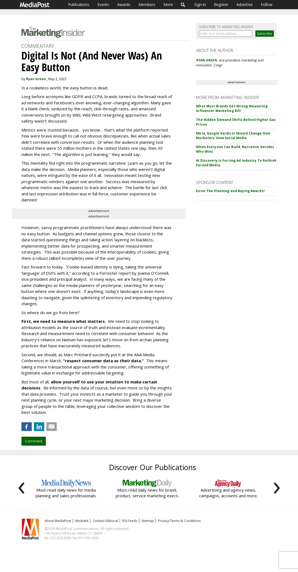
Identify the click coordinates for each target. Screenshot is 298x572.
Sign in (200, 4)
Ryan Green (36, 79)
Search (183, 4)
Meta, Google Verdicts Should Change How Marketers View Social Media (233, 135)
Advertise (244, 4)
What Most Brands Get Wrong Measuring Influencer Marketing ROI (231, 108)
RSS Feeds (129, 520)
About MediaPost (58, 520)
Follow (266, 4)
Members (146, 4)
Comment (33, 441)
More (168, 4)
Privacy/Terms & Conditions (179, 520)
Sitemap (147, 520)
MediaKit (81, 520)
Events (103, 4)
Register (221, 4)
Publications (78, 4)
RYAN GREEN (206, 60)
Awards (123, 4)
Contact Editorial (105, 520)
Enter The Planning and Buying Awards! (230, 191)
